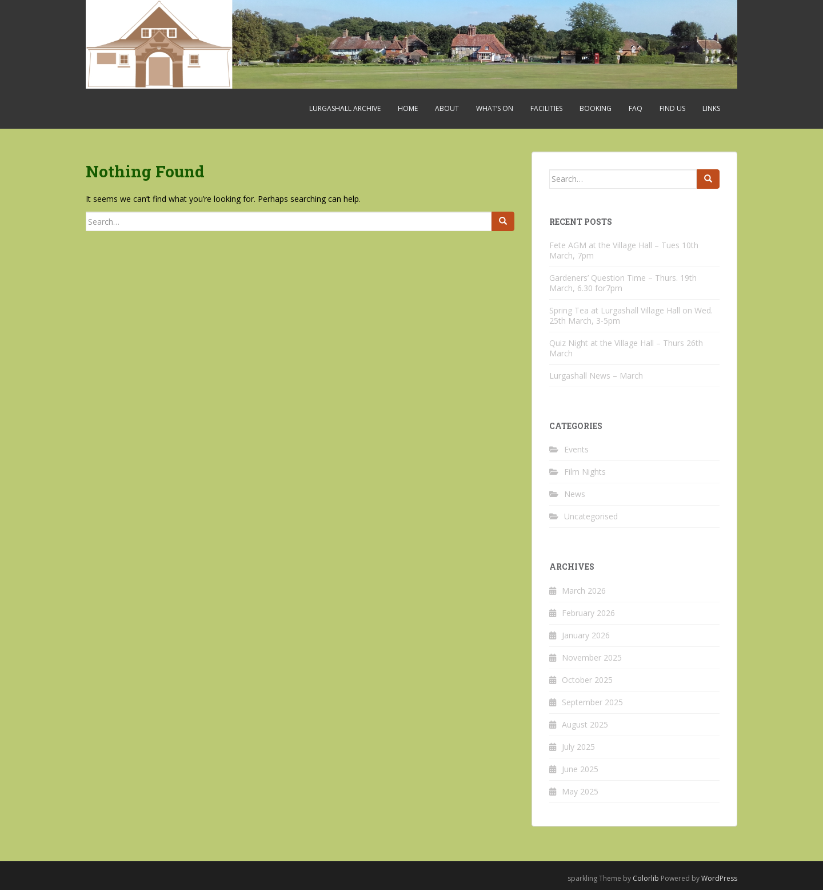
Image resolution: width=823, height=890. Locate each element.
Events (576, 449)
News (574, 493)
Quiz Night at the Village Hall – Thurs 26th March (626, 348)
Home (408, 108)
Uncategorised (591, 516)
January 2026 (586, 635)
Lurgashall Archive (345, 108)
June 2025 (580, 769)
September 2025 (592, 702)
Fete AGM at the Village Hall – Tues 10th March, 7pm (623, 250)
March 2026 (584, 590)
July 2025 (578, 746)
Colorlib (646, 878)
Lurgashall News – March (596, 375)
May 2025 (580, 791)
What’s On (494, 108)
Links (711, 108)
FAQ (635, 108)
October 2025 (587, 679)
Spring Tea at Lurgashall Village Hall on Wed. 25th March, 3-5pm (631, 315)
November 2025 (592, 657)
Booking (596, 108)
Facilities (546, 108)
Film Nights (585, 471)
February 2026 (588, 612)
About (447, 108)
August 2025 (585, 724)
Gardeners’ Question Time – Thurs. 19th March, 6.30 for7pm (623, 282)
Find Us (672, 108)
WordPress (719, 878)
